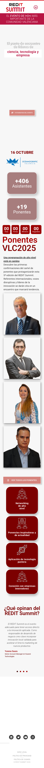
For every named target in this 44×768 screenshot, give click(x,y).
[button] (36, 7)
